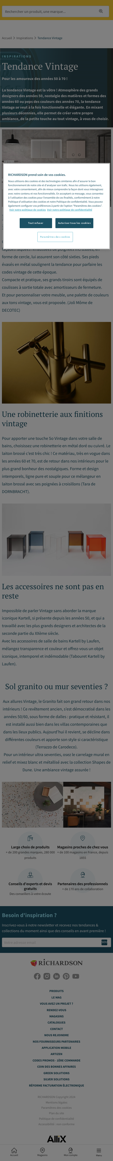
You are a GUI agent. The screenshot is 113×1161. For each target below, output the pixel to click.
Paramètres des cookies (55, 236)
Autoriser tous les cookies (74, 223)
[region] (56, 206)
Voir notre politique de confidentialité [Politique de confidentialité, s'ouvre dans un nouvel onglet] (69, 210)
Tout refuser (35, 223)
